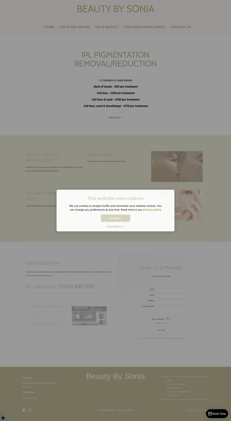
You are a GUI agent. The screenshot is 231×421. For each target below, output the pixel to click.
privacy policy (152, 209)
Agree (115, 218)
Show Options (115, 226)
